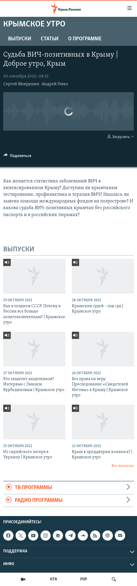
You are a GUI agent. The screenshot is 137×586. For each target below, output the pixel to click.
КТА (53, 579)
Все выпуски (123, 466)
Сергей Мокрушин (21, 84)
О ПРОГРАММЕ (85, 39)
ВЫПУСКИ (19, 39)
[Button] (17, 157)
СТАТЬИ (49, 39)
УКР (83, 579)
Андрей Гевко (55, 84)
